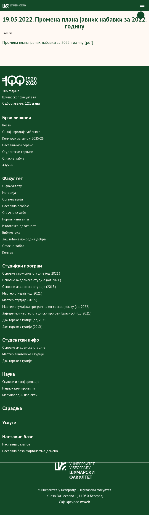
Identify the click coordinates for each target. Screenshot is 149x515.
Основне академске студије (23, 347)
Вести (6, 125)
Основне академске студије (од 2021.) (31, 280)
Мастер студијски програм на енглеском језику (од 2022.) (46, 306)
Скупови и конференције (20, 381)
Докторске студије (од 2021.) (25, 320)
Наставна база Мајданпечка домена (30, 451)
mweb (85, 501)
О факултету (12, 186)
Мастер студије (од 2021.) (22, 293)
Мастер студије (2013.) (19, 300)
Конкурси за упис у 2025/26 (23, 138)
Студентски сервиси (17, 152)
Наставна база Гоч (16, 444)
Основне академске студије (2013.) (29, 286)
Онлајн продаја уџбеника (21, 132)
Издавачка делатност (19, 226)
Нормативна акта (15, 219)
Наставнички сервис (17, 145)
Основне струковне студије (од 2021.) (31, 273)
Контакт (8, 252)
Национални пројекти (18, 388)
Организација (12, 199)
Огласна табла (13, 158)
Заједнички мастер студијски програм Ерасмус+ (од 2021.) (46, 313)
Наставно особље (15, 206)
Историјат (10, 192)
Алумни (7, 165)
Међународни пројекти (19, 395)
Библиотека (11, 232)
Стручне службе (14, 212)
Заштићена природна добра (24, 239)
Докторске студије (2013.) (22, 326)
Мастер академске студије (23, 354)
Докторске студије (17, 361)
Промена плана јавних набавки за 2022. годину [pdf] (47, 42)
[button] (142, 5)
